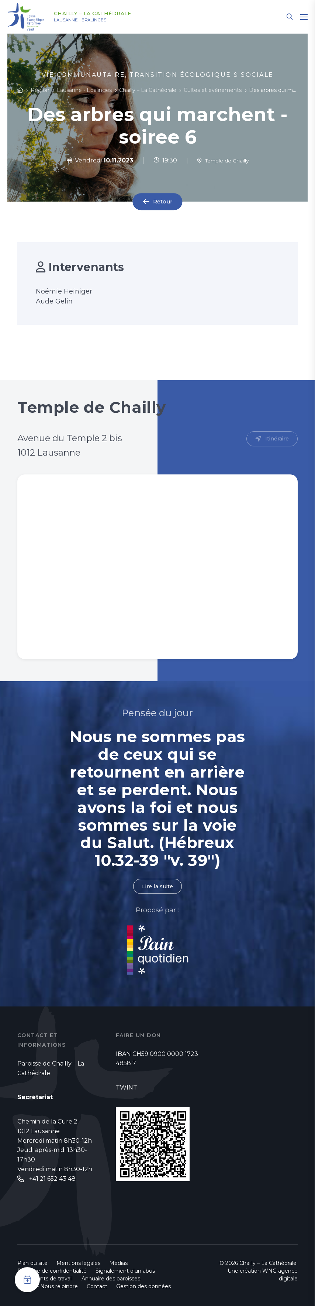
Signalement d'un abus (125, 1271)
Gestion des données (143, 1287)
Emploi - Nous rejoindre (47, 1287)
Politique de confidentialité (52, 1271)
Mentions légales (78, 1263)
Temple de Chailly (223, 160)
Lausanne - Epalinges (92, 20)
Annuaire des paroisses (111, 1279)
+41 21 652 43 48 (52, 1179)
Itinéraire (276, 439)
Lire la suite (157, 886)
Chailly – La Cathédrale (103, 14)
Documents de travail (45, 1279)
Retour (162, 201)
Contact (97, 1287)
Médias (118, 1263)
